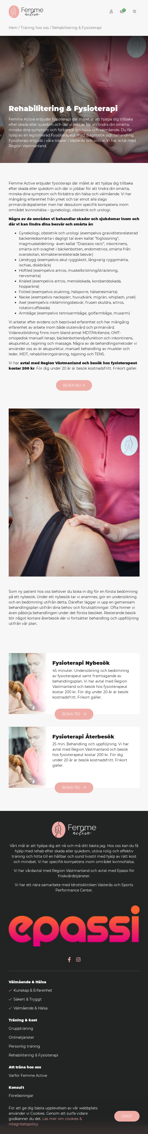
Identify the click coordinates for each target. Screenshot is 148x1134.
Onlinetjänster (21, 1037)
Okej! (126, 1116)
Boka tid (74, 714)
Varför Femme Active (28, 1075)
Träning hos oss (35, 27)
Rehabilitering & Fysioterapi (33, 1055)
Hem (13, 27)
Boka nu (74, 385)
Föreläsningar (21, 1095)
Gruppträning (21, 1028)
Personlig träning (24, 1046)
